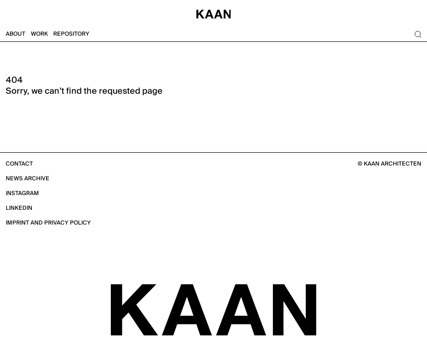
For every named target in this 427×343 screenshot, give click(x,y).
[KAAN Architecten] (213, 309)
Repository (71, 34)
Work (39, 34)
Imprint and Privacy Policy (48, 223)
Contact (19, 164)
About (15, 34)
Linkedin (19, 208)
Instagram (22, 193)
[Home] (213, 13)
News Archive (27, 179)
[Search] (417, 34)
